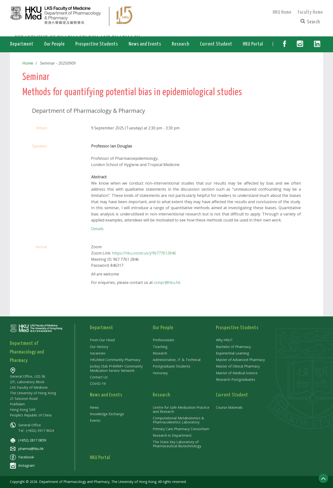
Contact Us (99, 377)
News (94, 407)
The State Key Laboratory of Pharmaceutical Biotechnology (177, 444)
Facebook (22, 457)
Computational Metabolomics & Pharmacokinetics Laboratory (178, 420)
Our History (99, 346)
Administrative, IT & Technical (176, 359)
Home (27, 63)
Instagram (22, 465)
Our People (163, 327)
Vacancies (98, 353)
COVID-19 (98, 383)
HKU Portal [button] (253, 44)
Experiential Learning (232, 353)
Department (101, 327)
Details (97, 228)
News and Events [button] (145, 44)
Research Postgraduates (235, 379)
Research (160, 353)
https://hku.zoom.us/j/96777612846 (144, 253)
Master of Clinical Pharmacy (238, 366)
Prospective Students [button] (96, 44)
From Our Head (102, 340)
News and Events (106, 395)
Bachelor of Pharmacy (233, 346)
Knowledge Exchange (107, 414)
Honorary (160, 373)
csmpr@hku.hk (167, 282)
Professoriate (163, 340)
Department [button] (21, 44)
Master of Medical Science (237, 373)
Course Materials (229, 407)
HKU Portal (100, 457)
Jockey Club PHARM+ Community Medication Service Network (116, 368)
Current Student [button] (216, 44)
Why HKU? (224, 340)
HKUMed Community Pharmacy (115, 359)
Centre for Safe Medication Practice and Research (181, 409)
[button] (284, 44)
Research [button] (180, 44)
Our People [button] (54, 44)
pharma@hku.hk (27, 448)
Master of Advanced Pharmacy (240, 359)
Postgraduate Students (171, 366)
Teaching (160, 346)
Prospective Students (237, 327)
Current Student (232, 395)
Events (95, 420)
